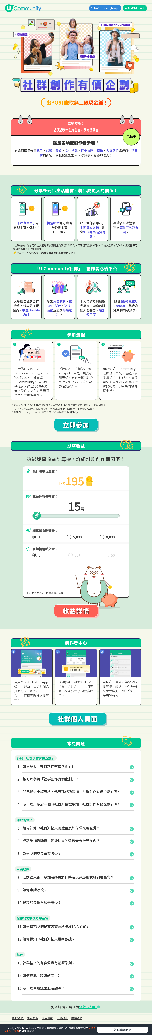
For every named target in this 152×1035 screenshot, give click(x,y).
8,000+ (111, 536)
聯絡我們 (76, 1018)
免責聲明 (32, 1018)
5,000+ (78, 536)
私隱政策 (62, 1018)
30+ (78, 555)
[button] (76, 766)
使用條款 (47, 1018)
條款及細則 (88, 1006)
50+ (114, 555)
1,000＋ (45, 536)
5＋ (41, 555)
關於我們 (18, 1018)
